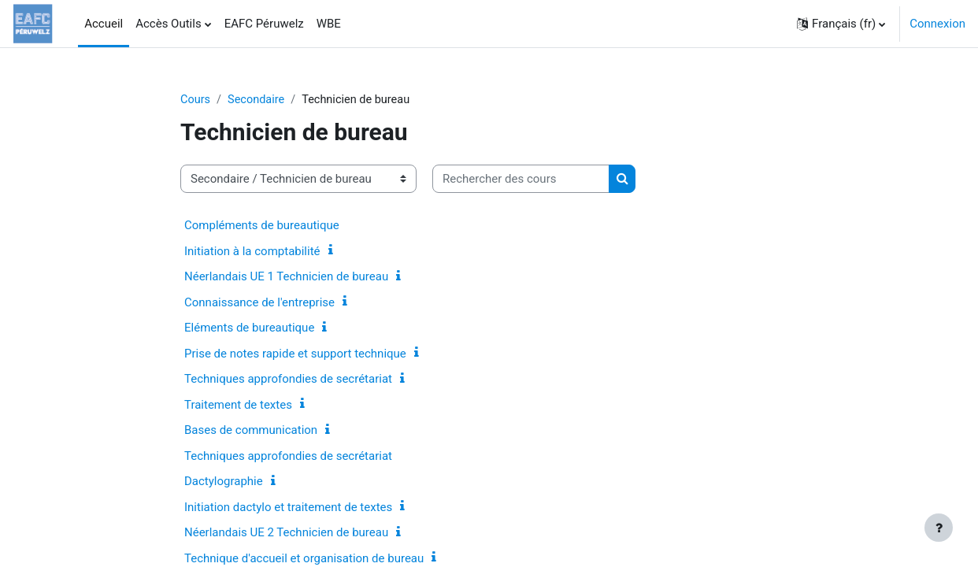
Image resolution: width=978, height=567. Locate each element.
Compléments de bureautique (261, 226)
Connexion (937, 24)
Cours (195, 100)
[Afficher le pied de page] (938, 527)
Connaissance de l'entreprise (259, 303)
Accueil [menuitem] (103, 24)
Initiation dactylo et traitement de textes (288, 508)
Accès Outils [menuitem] (168, 24)
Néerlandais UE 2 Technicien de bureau (286, 533)
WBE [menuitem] (329, 24)
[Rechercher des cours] (520, 180)
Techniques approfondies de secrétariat (288, 379)
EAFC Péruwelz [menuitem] (264, 24)
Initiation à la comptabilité (252, 252)
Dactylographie (223, 482)
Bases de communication (250, 431)
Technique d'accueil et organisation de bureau (304, 559)
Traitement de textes (238, 405)
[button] (841, 23)
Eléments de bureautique (249, 328)
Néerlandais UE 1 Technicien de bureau (286, 277)
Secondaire (258, 100)
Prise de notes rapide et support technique (295, 354)
